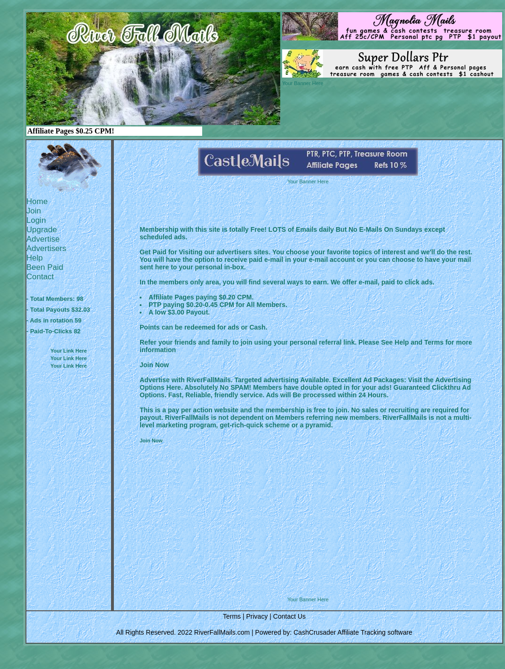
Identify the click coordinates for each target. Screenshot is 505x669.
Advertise (43, 239)
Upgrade (41, 229)
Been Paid (44, 267)
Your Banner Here (303, 83)
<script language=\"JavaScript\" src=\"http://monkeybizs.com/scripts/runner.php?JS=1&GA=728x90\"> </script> (308, 572)
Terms (232, 616)
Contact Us (289, 616)
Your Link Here (68, 351)
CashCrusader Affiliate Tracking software (352, 632)
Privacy (257, 616)
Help (34, 257)
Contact (40, 276)
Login (36, 220)
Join (33, 210)
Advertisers (46, 248)
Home (36, 201)
